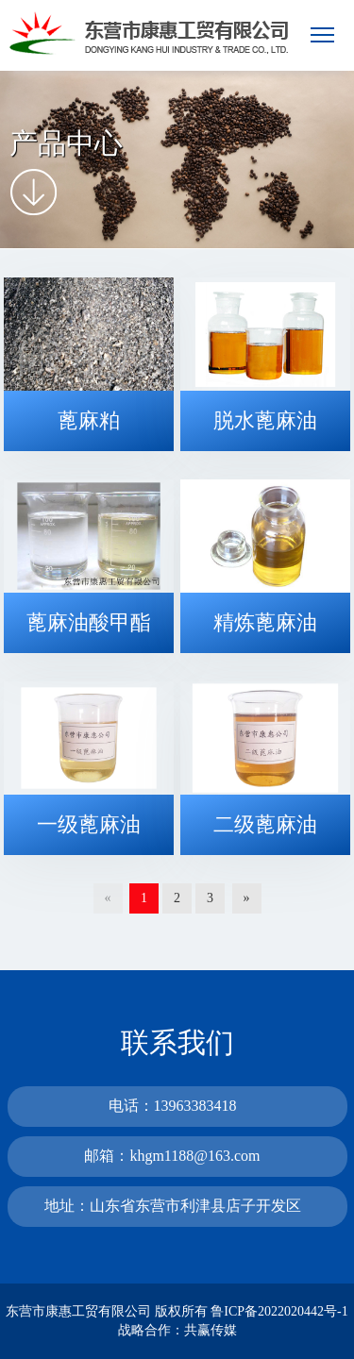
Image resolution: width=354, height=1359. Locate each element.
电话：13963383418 (173, 1106)
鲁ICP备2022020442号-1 (279, 1311)
